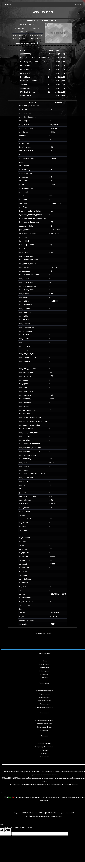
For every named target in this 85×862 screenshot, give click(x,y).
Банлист (45, 677)
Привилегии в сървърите (44, 690)
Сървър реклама (44, 694)
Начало (7, 5)
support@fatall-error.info (45, 747)
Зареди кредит (45, 704)
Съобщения (45, 671)
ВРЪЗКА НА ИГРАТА (27, 24)
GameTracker (44, 757)
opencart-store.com (56, 816)
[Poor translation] (7, 830)
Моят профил (44, 667)
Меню (78, 5)
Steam (45, 753)
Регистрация (45, 664)
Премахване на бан (44, 700)
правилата (75, 784)
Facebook (45, 750)
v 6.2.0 (49, 633)
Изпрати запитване (44, 743)
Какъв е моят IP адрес (44, 727)
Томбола (45, 674)
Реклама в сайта (44, 697)
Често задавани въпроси (45, 720)
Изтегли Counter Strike (44, 724)
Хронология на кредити (45, 707)
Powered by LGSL (39, 633)
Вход (44, 661)
